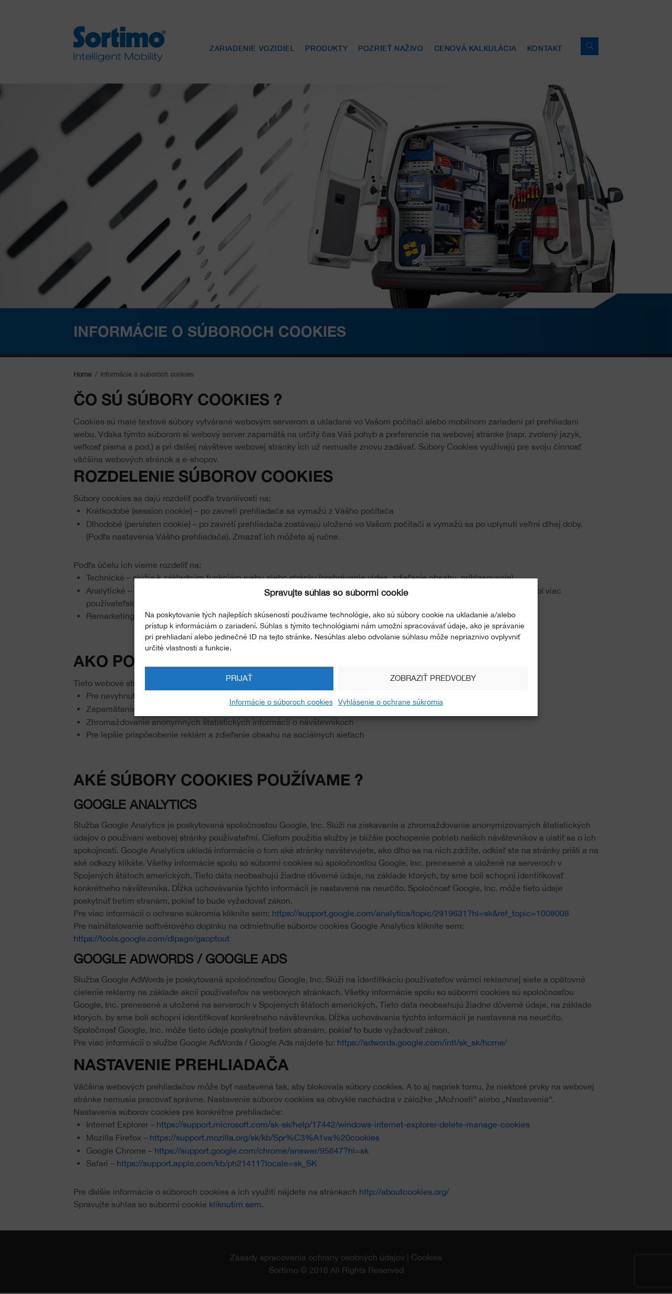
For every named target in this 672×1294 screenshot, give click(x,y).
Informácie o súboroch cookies (281, 702)
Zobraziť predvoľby (433, 678)
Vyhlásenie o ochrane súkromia (390, 702)
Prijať (239, 678)
